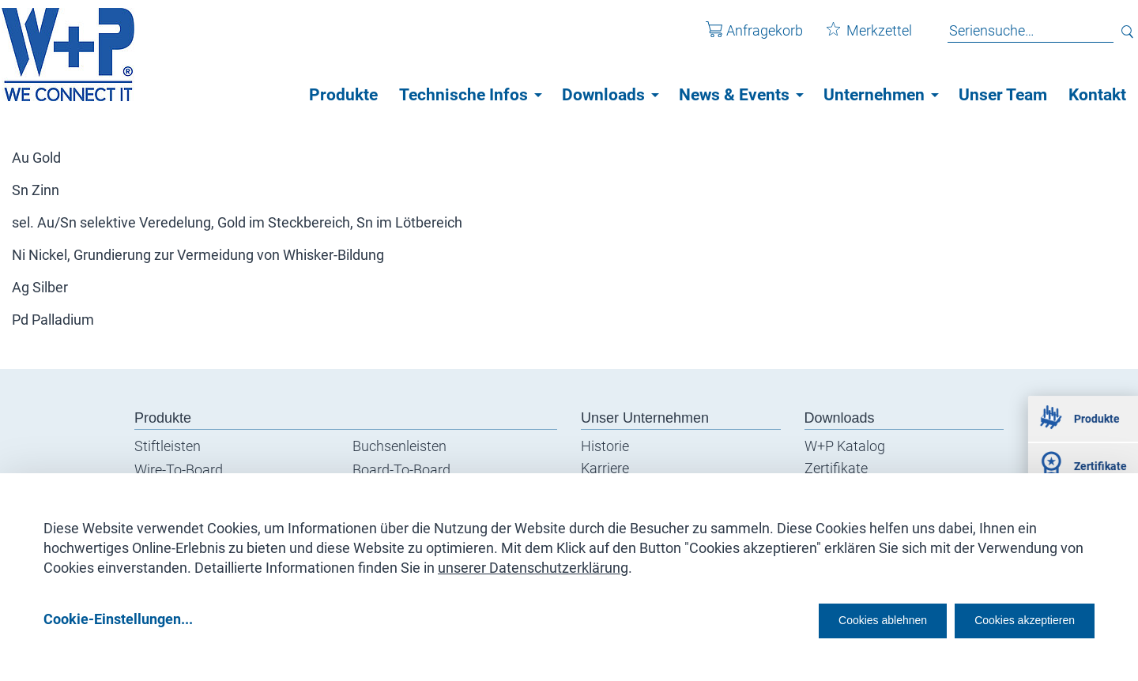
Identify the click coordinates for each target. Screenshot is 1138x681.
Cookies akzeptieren (1010, 619)
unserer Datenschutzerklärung (533, 562)
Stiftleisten (167, 446)
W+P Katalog (845, 446)
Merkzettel (857, 38)
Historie (605, 446)
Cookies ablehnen (834, 619)
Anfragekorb (742, 38)
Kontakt (1097, 94)
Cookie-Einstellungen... (118, 619)
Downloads (603, 94)
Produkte (343, 94)
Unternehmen (874, 94)
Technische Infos (463, 94)
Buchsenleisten (399, 446)
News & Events (734, 94)
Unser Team (1003, 94)
